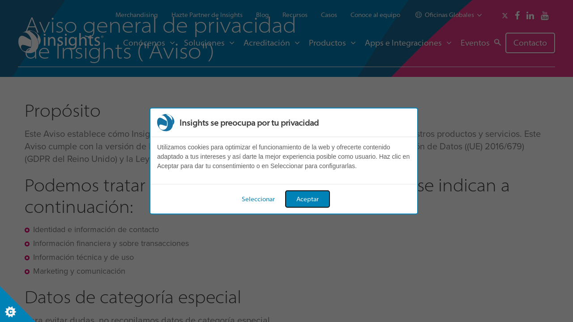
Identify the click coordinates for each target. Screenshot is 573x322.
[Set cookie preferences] (18, 304)
